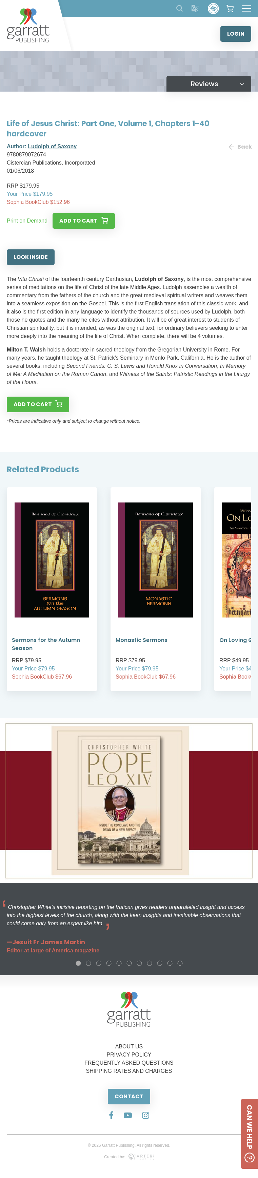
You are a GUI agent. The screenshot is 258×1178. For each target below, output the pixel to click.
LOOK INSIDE (31, 257)
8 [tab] (149, 963)
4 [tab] (108, 963)
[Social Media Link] (111, 1116)
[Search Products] (179, 8)
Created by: (129, 1157)
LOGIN (235, 34)
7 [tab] (139, 963)
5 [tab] (119, 963)
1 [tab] (78, 963)
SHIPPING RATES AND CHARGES (129, 1071)
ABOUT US (129, 1046)
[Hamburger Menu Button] (246, 8)
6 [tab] (129, 963)
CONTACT (129, 1096)
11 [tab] (180, 963)
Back (240, 147)
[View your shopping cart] (230, 8)
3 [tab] (98, 963)
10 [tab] (169, 963)
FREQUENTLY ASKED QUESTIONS (129, 1063)
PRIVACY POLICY (129, 1055)
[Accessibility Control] (213, 8)
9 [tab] (159, 963)
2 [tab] (88, 963)
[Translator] (195, 8)
